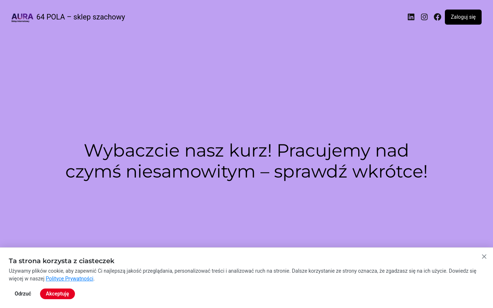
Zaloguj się (463, 17)
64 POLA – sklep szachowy (80, 16)
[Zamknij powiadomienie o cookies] (484, 287)
